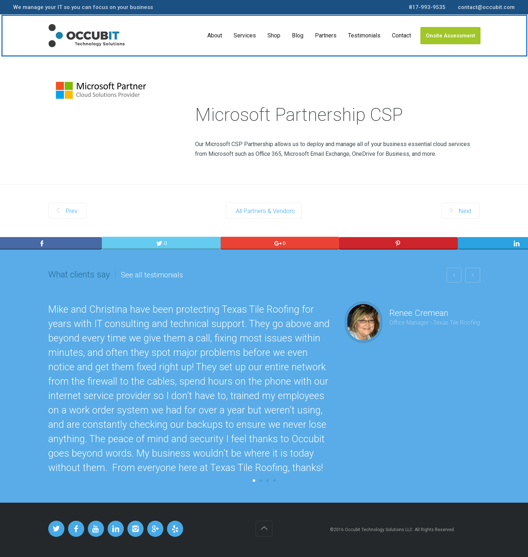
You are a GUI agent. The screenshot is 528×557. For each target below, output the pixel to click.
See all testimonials (152, 274)
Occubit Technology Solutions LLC (378, 529)
